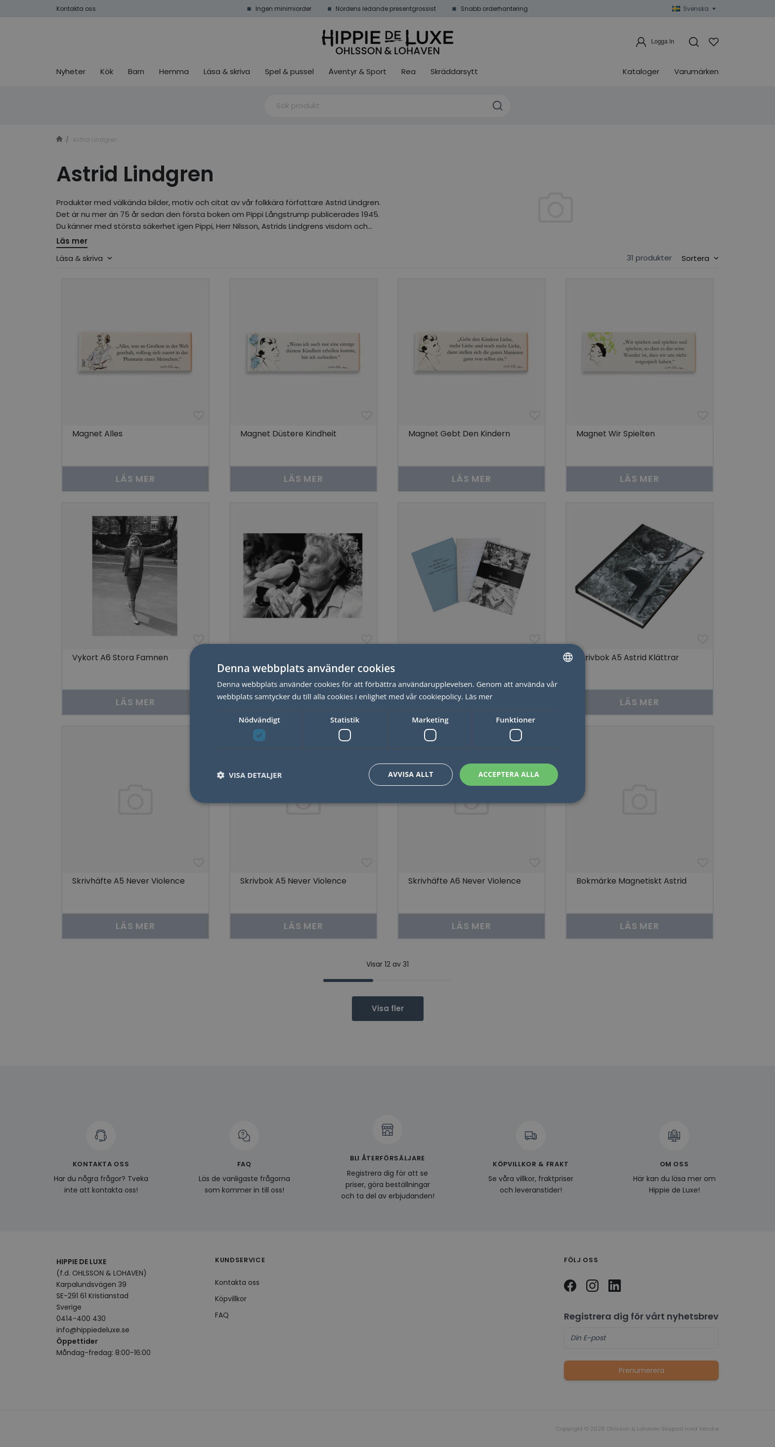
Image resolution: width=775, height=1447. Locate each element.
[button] (249, 774)
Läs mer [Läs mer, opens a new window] (479, 696)
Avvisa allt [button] (410, 774)
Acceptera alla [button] (508, 774)
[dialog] (387, 723)
